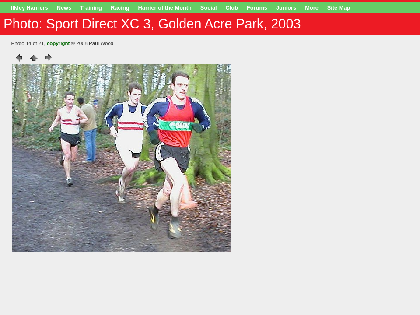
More (311, 7)
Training (91, 7)
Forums (257, 7)
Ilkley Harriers (29, 7)
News (64, 7)
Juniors (286, 7)
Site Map (338, 7)
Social (208, 7)
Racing (120, 7)
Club (232, 7)
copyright (58, 43)
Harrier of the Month (165, 7)
